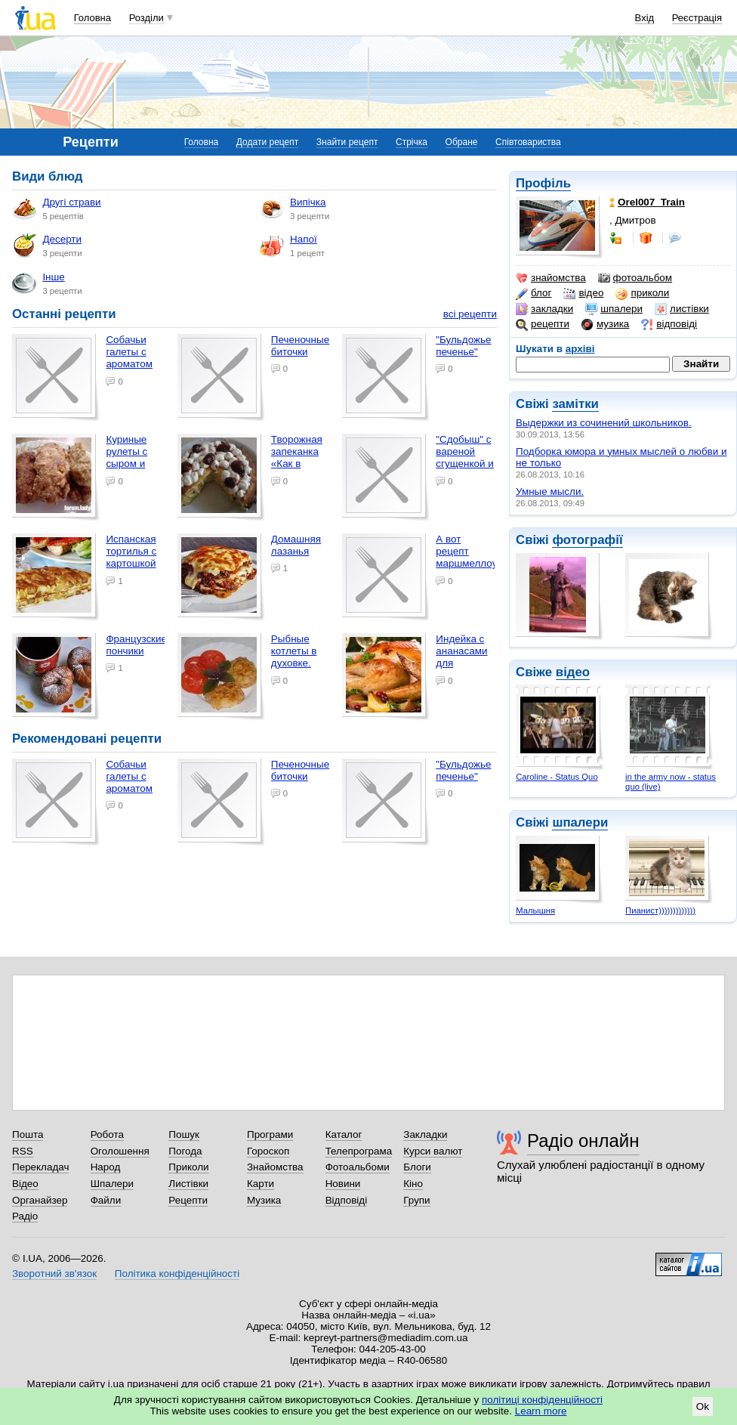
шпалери (614, 309)
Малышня (535, 910)
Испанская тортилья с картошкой (131, 551)
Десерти (47, 245)
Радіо (25, 1216)
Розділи (146, 17)
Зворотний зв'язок (54, 1273)
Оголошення (120, 1151)
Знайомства (275, 1167)
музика (605, 324)
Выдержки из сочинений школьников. (604, 422)
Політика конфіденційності (177, 1273)
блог (533, 293)
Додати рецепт (267, 142)
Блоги (417, 1167)
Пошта (27, 1134)
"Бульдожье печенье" (463, 345)
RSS (22, 1151)
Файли (106, 1200)
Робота (107, 1134)
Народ (106, 1167)
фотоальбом (635, 278)
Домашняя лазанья (296, 545)
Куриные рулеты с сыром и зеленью (126, 457)
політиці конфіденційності (542, 1399)
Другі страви (56, 208)
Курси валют (432, 1151)
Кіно (413, 1183)
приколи (642, 293)
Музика (264, 1200)
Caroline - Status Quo (556, 776)
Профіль (543, 183)
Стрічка (411, 142)
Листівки (188, 1183)
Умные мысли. (550, 491)
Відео (25, 1183)
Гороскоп (268, 1151)
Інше (38, 283)
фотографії (587, 540)
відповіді (669, 324)
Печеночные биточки (300, 345)
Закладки (425, 1134)
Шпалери (112, 1183)
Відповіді (346, 1200)
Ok (702, 1406)
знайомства (551, 278)
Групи (416, 1200)
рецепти (542, 324)
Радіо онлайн (583, 1140)
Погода (185, 1151)
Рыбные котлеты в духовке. (294, 651)
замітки (575, 404)
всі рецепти (470, 314)
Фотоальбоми (357, 1167)
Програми (270, 1134)
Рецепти (188, 1200)
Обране (462, 142)
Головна (92, 17)
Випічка (292, 208)
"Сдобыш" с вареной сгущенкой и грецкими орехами (464, 464)
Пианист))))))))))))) (660, 910)
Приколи (188, 1167)
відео (583, 293)
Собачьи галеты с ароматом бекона (129, 358)
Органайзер (39, 1200)
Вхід (645, 17)
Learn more (541, 1411)
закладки (544, 309)
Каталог (343, 1134)
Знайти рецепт (347, 142)
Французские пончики (136, 645)
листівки (682, 309)
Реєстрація (697, 17)
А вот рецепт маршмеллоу (466, 551)
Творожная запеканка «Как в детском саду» (296, 464)
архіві (580, 348)
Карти (260, 1183)
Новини (343, 1183)
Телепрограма (359, 1151)
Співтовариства (528, 142)
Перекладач (40, 1167)
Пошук (183, 1134)
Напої (288, 245)
